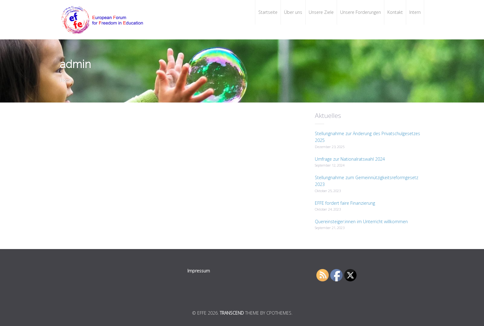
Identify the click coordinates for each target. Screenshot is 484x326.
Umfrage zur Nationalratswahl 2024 (350, 159)
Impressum (198, 271)
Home (66, 80)
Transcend (232, 313)
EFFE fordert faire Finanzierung (345, 203)
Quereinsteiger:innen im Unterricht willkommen (361, 221)
